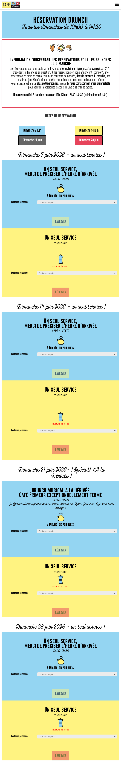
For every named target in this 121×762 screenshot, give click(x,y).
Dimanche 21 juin (32, 140)
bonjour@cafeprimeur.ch (38, 80)
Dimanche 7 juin (32, 130)
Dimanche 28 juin (88, 140)
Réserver (60, 221)
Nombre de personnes (19, 202)
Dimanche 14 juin (88, 130)
